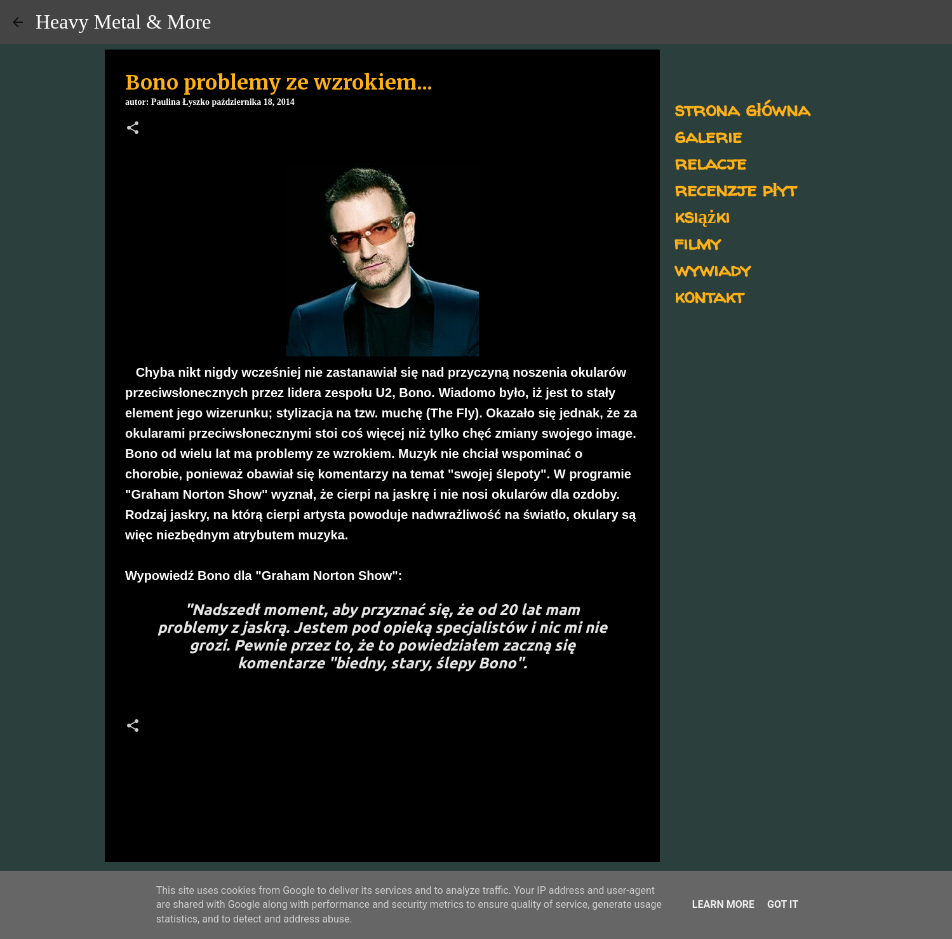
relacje (710, 162)
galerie (708, 136)
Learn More (723, 904)
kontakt (709, 296)
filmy (697, 242)
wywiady (712, 269)
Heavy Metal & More (123, 21)
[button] (132, 129)
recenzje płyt (735, 189)
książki (702, 216)
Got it (782, 904)
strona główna (742, 109)
